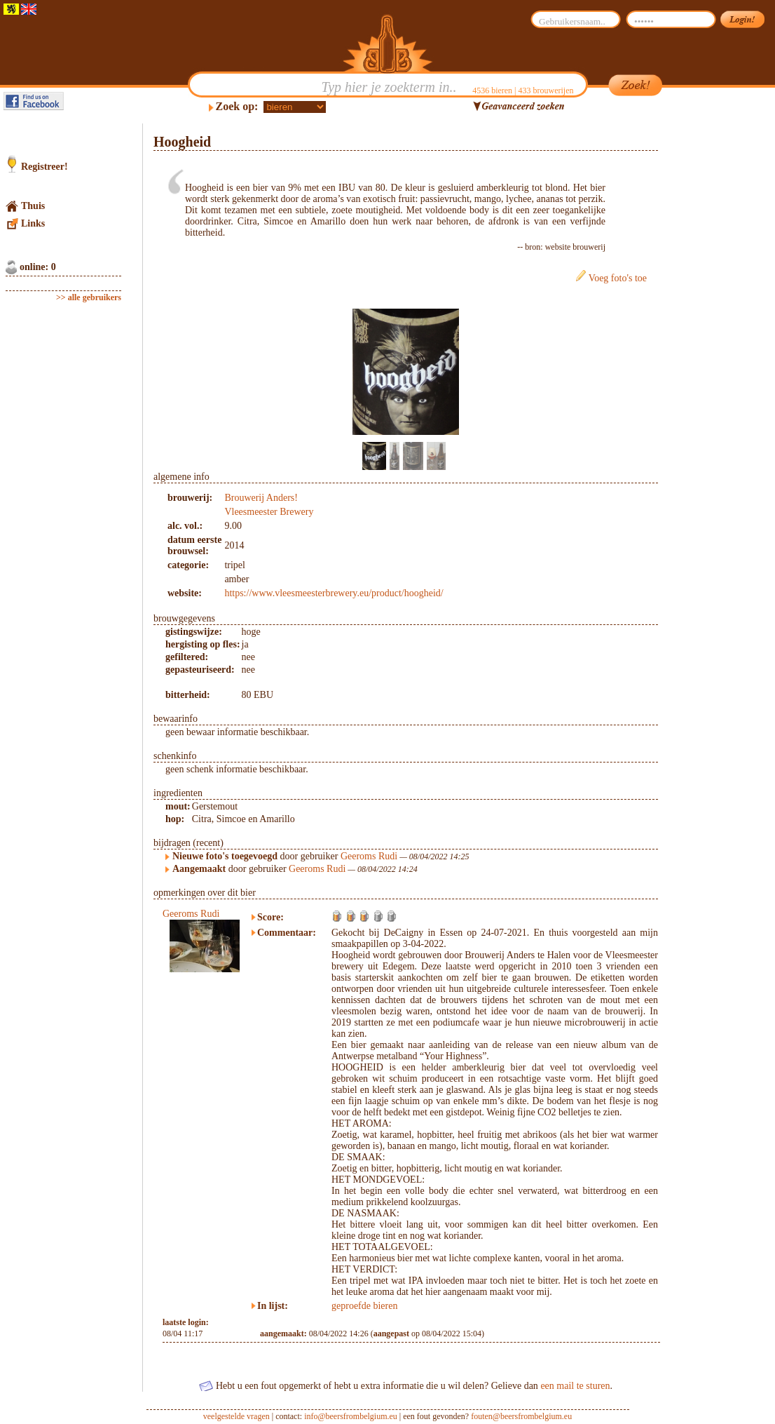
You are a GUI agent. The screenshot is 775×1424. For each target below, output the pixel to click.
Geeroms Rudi (369, 856)
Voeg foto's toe (618, 278)
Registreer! (44, 166)
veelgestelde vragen (236, 1416)
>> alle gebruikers (88, 297)
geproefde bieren (364, 1306)
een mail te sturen (575, 1386)
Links (33, 223)
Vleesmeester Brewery (268, 511)
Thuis (33, 206)
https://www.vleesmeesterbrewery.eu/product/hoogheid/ (333, 593)
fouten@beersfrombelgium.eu (521, 1416)
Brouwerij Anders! (261, 497)
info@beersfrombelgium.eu (350, 1416)
